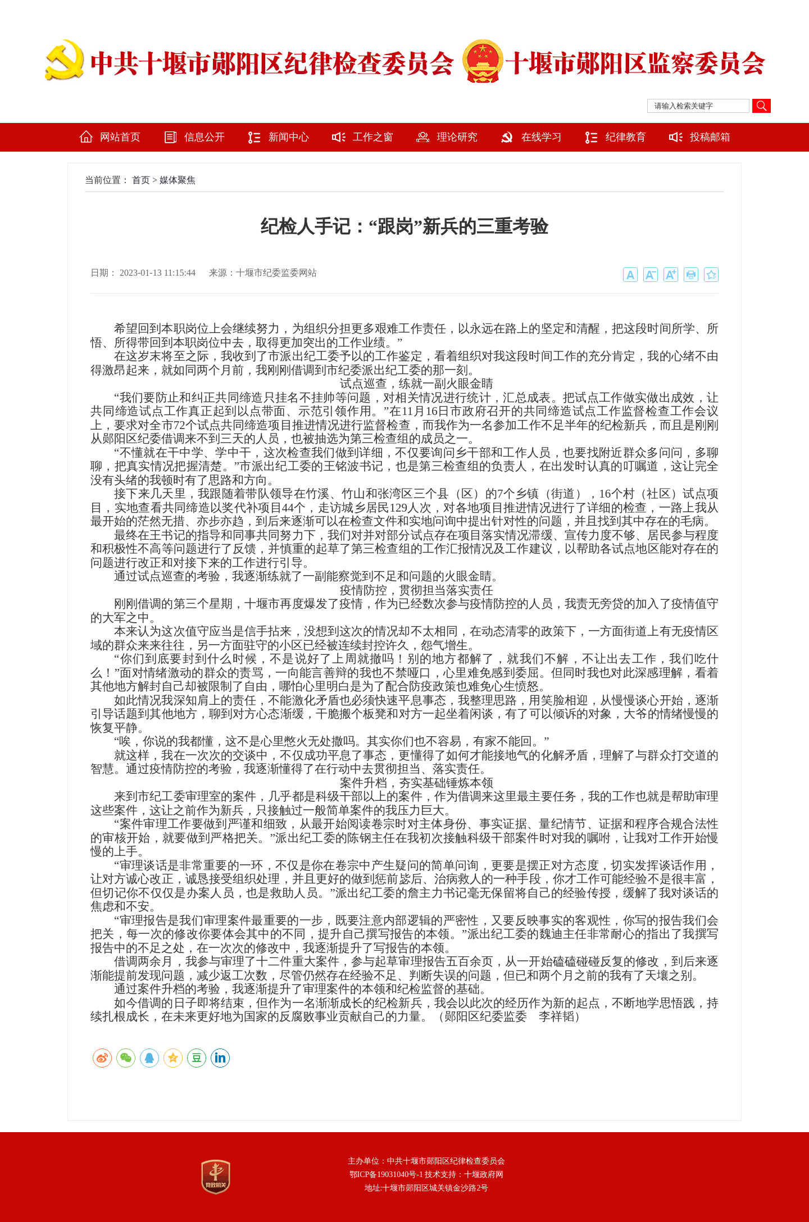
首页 (141, 180)
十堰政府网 (483, 1174)
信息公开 (204, 137)
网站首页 (120, 137)
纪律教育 (626, 137)
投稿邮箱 (710, 137)
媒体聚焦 (178, 180)
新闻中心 (289, 137)
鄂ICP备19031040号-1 (386, 1174)
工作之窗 (373, 137)
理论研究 (457, 137)
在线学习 (541, 137)
